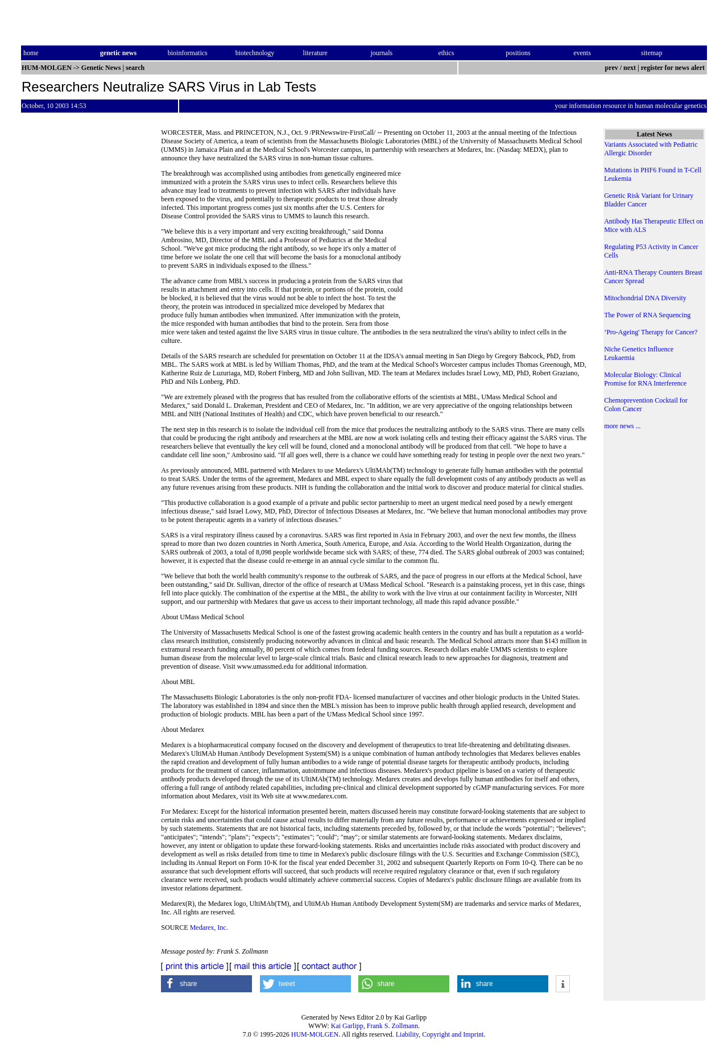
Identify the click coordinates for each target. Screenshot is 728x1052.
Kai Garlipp (347, 1026)
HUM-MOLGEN (314, 1034)
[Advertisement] (495, 247)
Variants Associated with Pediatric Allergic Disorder (650, 148)
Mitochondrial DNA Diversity (645, 298)
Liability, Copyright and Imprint (440, 1034)
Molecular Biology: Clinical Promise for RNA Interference (645, 379)
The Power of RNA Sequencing (647, 315)
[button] (206, 983)
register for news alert (673, 68)
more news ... (622, 426)
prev (611, 68)
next (629, 68)
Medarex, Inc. (209, 927)
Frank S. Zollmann (392, 1026)
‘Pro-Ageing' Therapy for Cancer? (650, 332)
